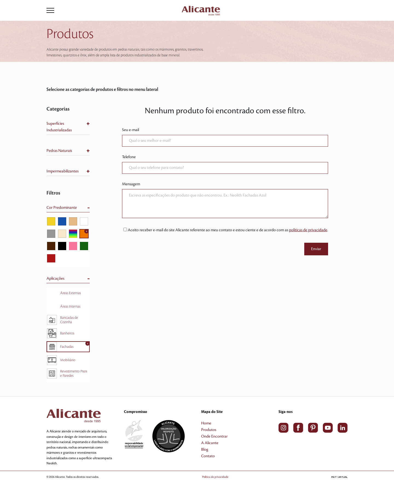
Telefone (129, 157)
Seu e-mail (130, 130)
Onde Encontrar (214, 436)
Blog (204, 449)
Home (206, 423)
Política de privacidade (215, 476)
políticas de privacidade (308, 230)
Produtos (208, 430)
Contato (208, 456)
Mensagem (131, 184)
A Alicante (209, 443)
